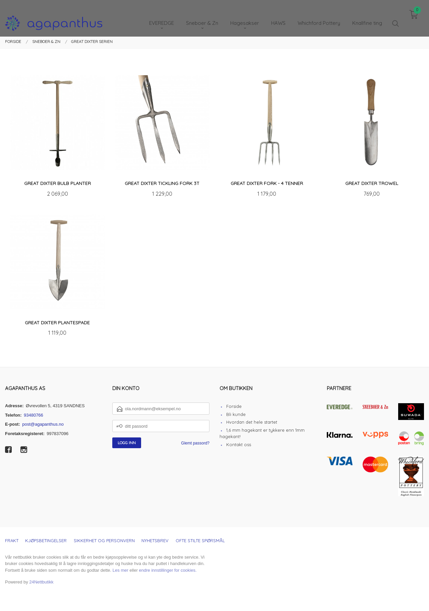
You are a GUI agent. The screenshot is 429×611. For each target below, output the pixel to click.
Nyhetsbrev (155, 540)
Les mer (120, 570)
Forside (234, 406)
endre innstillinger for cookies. (168, 570)
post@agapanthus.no (43, 424)
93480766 (33, 415)
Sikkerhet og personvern (104, 540)
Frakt (11, 540)
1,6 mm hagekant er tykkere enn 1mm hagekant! (262, 433)
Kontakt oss (238, 444)
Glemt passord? (195, 443)
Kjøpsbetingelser (46, 540)
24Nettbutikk (41, 581)
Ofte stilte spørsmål (200, 540)
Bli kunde (236, 414)
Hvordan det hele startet (251, 422)
